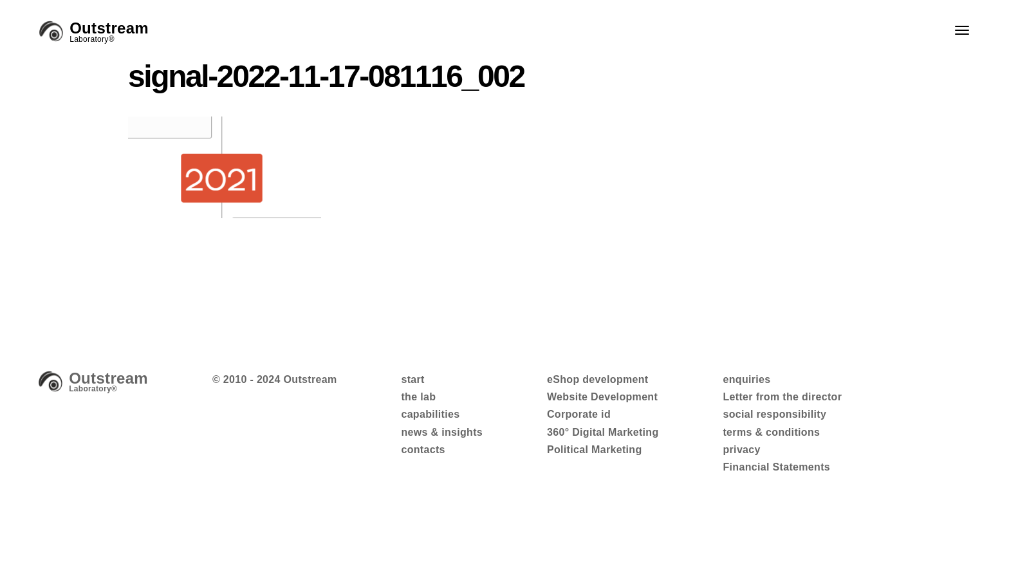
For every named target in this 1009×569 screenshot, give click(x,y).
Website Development (602, 396)
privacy (741, 449)
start (412, 379)
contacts (423, 449)
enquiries (746, 379)
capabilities (430, 414)
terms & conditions (771, 432)
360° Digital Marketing (603, 432)
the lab (418, 396)
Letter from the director (782, 396)
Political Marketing (594, 449)
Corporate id (579, 414)
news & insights (442, 432)
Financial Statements (776, 467)
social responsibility (774, 414)
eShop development (598, 379)
